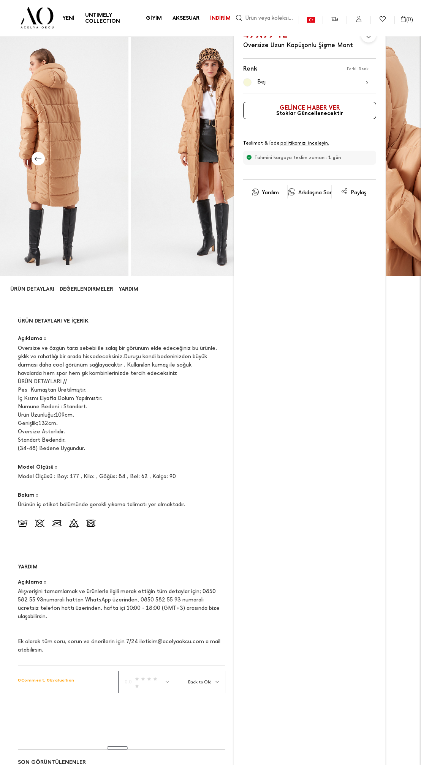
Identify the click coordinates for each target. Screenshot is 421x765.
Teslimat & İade (286, 143)
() (406, 19)
